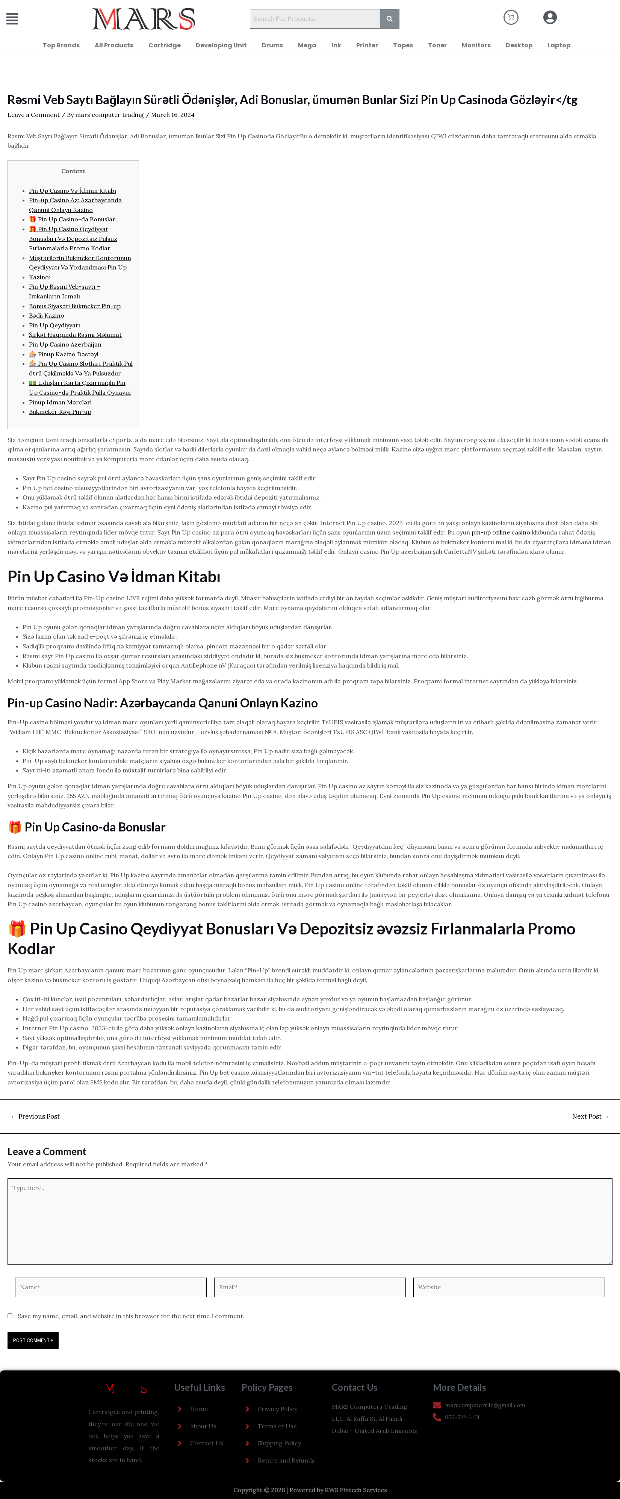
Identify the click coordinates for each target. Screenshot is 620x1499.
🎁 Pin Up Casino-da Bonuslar (72, 219)
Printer (367, 45)
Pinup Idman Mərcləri (60, 402)
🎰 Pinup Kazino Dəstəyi (63, 354)
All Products (114, 45)
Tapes (403, 45)
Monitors (476, 45)
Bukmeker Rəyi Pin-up (60, 411)
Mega (307, 45)
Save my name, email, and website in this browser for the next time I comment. (131, 1316)
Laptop (558, 45)
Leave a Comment (34, 114)
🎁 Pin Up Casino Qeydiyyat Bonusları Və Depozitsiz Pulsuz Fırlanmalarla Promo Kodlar (73, 238)
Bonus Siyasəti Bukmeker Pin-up (75, 306)
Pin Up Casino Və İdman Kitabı (72, 190)
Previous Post (35, 1116)
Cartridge (164, 45)
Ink (336, 45)
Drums (272, 45)
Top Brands (61, 45)
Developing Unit (221, 45)
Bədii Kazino (46, 315)
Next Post (590, 1116)
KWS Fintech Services (356, 1490)
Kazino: (39, 277)
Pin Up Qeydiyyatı (54, 325)
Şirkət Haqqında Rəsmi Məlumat (75, 334)
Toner (437, 45)
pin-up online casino (501, 532)
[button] (28, 19)
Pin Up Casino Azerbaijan (65, 344)
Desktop (519, 45)
